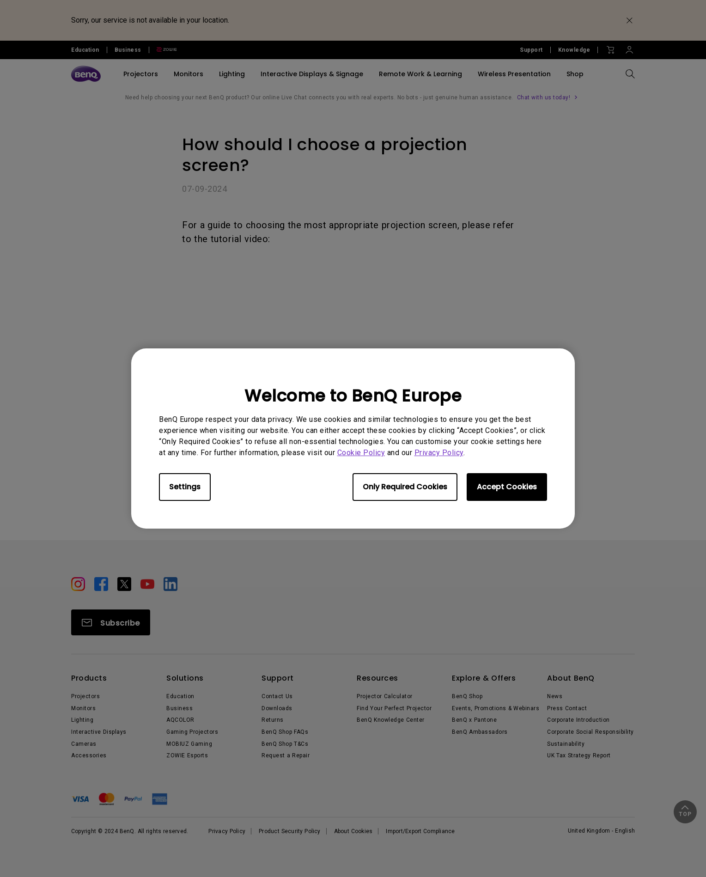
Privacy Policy (438, 452)
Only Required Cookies (405, 486)
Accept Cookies (507, 486)
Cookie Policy (361, 452)
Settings (185, 486)
